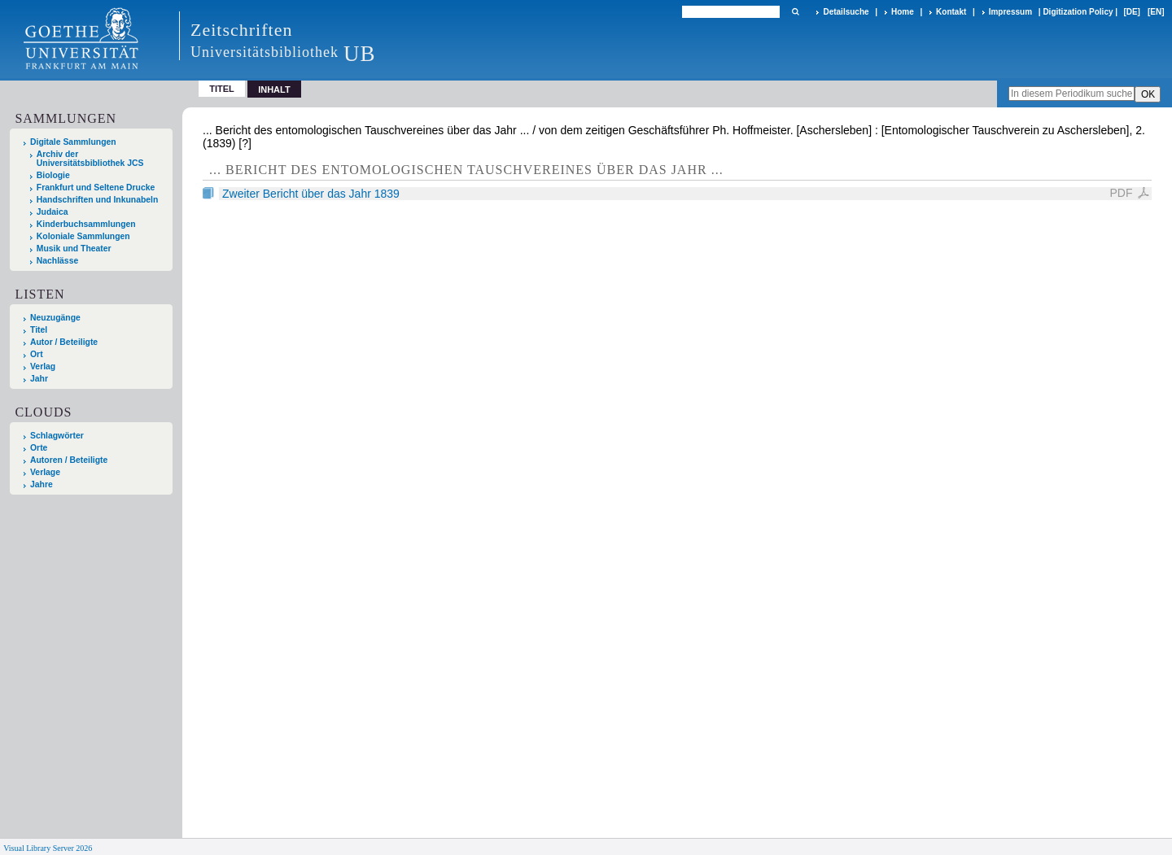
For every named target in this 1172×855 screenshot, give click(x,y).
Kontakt (951, 11)
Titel (221, 89)
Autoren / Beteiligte (68, 460)
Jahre (41, 484)
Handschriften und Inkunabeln (98, 199)
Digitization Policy (1078, 11)
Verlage (45, 472)
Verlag (42, 366)
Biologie (53, 175)
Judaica (52, 211)
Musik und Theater (74, 248)
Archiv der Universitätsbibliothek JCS (90, 159)
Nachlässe (57, 260)
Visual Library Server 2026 (47, 848)
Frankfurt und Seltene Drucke (96, 187)
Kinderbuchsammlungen (86, 224)
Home (902, 11)
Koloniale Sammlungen (83, 236)
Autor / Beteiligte (64, 342)
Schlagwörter (57, 435)
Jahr (39, 378)
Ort (36, 354)
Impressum (1010, 11)
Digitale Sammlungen (73, 141)
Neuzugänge (55, 317)
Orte (38, 447)
